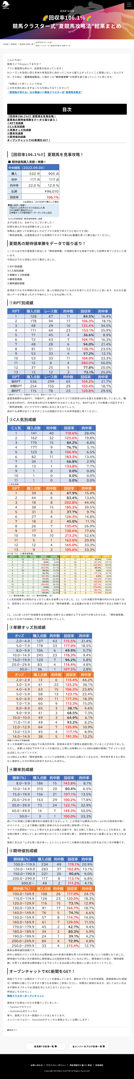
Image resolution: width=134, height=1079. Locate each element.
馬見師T (14, 44)
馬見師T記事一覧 (26, 44)
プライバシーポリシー (56, 1065)
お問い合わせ (37, 1065)
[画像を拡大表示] (33, 215)
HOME (6, 44)
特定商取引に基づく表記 (81, 1065)
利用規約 (99, 1065)
